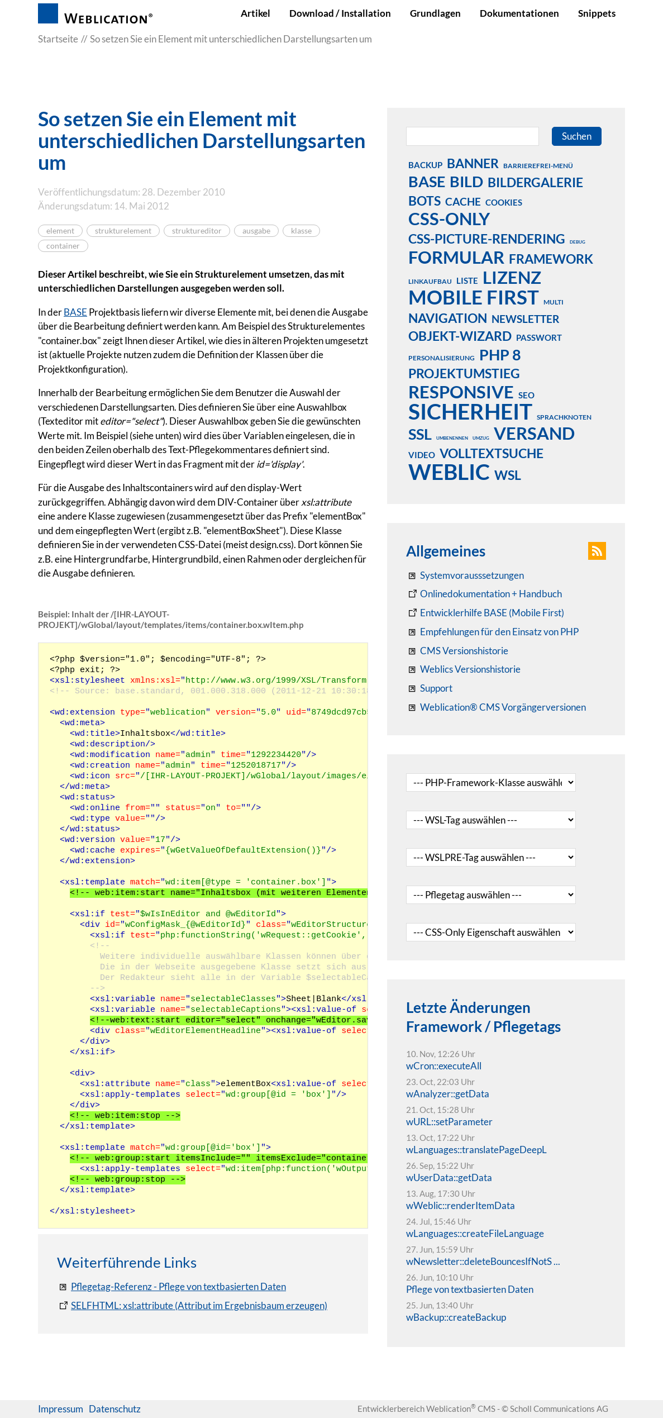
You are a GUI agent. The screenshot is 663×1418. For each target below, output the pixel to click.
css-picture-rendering (486, 238)
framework (551, 259)
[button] (597, 551)
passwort (539, 337)
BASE (75, 312)
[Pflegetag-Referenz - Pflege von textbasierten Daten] (171, 1286)
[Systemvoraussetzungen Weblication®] (465, 575)
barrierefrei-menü (538, 165)
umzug (481, 438)
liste (467, 280)
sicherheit (470, 411)
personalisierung (441, 357)
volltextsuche (491, 453)
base (426, 181)
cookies (503, 202)
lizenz (512, 277)
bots (424, 200)
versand (534, 433)
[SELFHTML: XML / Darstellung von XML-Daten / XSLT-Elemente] (192, 1305)
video (421, 455)
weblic (449, 471)
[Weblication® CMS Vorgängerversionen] (496, 707)
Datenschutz (115, 1409)
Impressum (60, 1409)
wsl (507, 475)
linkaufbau (430, 281)
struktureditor (197, 230)
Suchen (577, 136)
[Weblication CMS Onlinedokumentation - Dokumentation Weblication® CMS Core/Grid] (484, 594)
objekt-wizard (460, 336)
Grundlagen (435, 13)
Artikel (255, 13)
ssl (420, 433)
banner (473, 163)
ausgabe (256, 230)
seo (526, 395)
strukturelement (123, 230)
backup (425, 165)
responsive (461, 391)
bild (466, 181)
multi (553, 302)
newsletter (525, 318)
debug (577, 242)
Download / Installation (340, 13)
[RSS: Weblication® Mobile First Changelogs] (463, 669)
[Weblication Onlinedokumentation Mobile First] (485, 613)
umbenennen (452, 438)
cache (463, 201)
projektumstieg (464, 373)
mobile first (473, 296)
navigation (447, 318)
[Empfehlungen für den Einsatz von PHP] (492, 632)
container (63, 245)
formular (456, 257)
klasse (301, 230)
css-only (449, 218)
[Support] (429, 688)
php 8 (500, 354)
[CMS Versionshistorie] (457, 651)
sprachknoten (564, 417)
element (60, 230)
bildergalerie (535, 182)
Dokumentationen (519, 13)
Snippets (597, 13)
